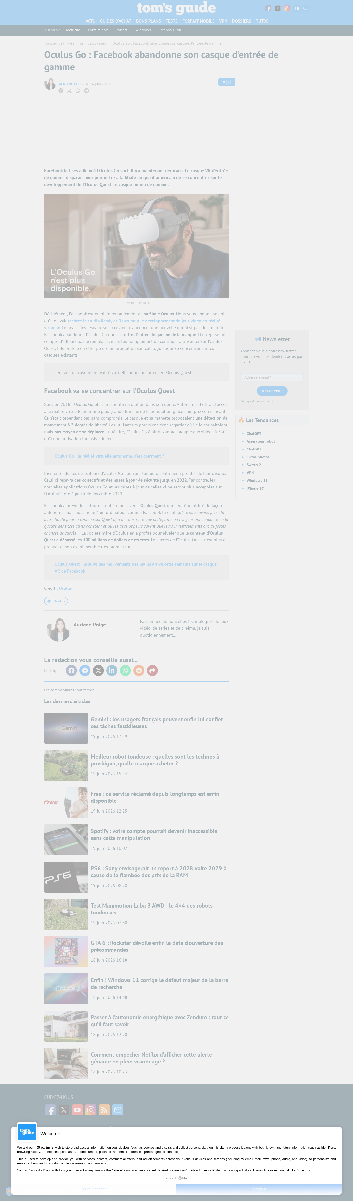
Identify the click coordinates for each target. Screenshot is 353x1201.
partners (47, 1147)
